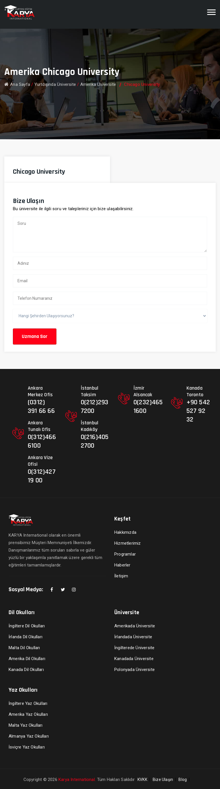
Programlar (125, 554)
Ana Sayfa (17, 84)
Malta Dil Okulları (24, 647)
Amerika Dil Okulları (27, 658)
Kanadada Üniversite (134, 658)
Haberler (122, 565)
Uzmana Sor (35, 336)
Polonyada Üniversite (134, 669)
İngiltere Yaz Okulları (28, 703)
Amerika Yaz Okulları (28, 714)
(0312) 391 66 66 (41, 406)
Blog (182, 779)
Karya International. (77, 779)
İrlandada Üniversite (133, 636)
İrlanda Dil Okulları (25, 636)
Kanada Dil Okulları (26, 669)
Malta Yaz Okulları (26, 725)
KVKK (142, 779)
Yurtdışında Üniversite (55, 84)
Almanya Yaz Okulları (29, 736)
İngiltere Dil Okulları (27, 626)
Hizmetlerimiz (127, 543)
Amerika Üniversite (98, 84)
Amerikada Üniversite (134, 626)
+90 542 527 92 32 (198, 411)
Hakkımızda (125, 532)
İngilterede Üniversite (134, 647)
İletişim (121, 576)
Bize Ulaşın (163, 779)
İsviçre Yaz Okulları (27, 747)
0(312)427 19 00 (42, 476)
